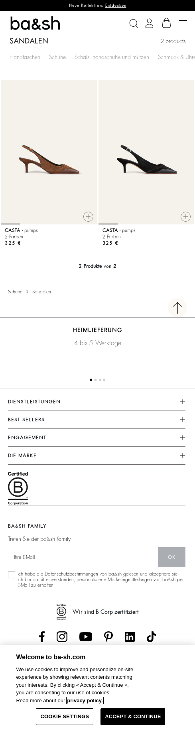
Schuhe (57, 57)
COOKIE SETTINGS (64, 716)
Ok (171, 557)
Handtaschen (25, 57)
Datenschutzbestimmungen (71, 574)
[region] (97, 687)
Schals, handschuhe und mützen (112, 57)
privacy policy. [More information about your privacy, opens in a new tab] (84, 700)
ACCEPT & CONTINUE (133, 716)
